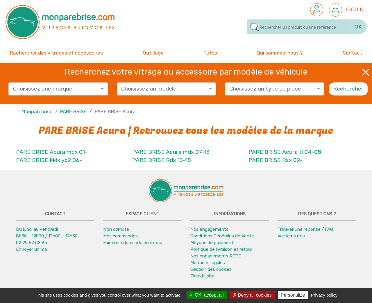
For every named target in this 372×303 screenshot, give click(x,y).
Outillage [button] (153, 52)
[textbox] (56, 89)
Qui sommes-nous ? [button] (280, 52)
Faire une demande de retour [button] (133, 242)
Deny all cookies (252, 295)
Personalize (293, 295)
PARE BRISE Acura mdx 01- (51, 152)
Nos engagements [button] (209, 229)
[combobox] (58, 88)
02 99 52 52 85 (31, 242)
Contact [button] (352, 52)
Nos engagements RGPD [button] (216, 256)
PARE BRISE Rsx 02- (275, 160)
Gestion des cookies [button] (211, 269)
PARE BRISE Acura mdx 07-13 (171, 152)
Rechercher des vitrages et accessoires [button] (56, 53)
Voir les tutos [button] (291, 236)
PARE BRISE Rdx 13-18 (161, 160)
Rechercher (348, 88)
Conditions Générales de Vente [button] (222, 236)
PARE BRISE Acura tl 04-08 (284, 152)
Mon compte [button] (116, 229)
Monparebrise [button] (37, 111)
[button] (316, 9)
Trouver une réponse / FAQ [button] (305, 229)
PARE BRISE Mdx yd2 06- (49, 160)
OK (358, 26)
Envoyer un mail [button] (32, 249)
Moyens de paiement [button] (211, 242)
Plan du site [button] (202, 276)
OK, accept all (206, 295)
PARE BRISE (73, 111)
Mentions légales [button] (207, 262)
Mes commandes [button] (120, 236)
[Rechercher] (298, 26)
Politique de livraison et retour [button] (221, 249)
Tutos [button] (210, 52)
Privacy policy (324, 295)
